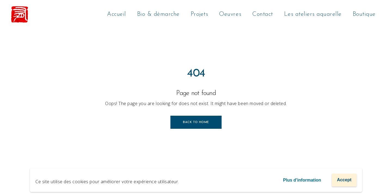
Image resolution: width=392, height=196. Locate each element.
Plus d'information (302, 180)
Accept (344, 179)
